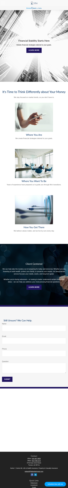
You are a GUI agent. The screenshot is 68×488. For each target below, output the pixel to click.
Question (5, 361)
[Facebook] (32, 474)
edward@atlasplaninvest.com (34, 471)
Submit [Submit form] (7, 379)
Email (4, 336)
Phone (4, 349)
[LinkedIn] (35, 474)
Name (4, 324)
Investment (34, 485)
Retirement (34, 483)
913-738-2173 (36, 461)
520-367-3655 (36, 458)
